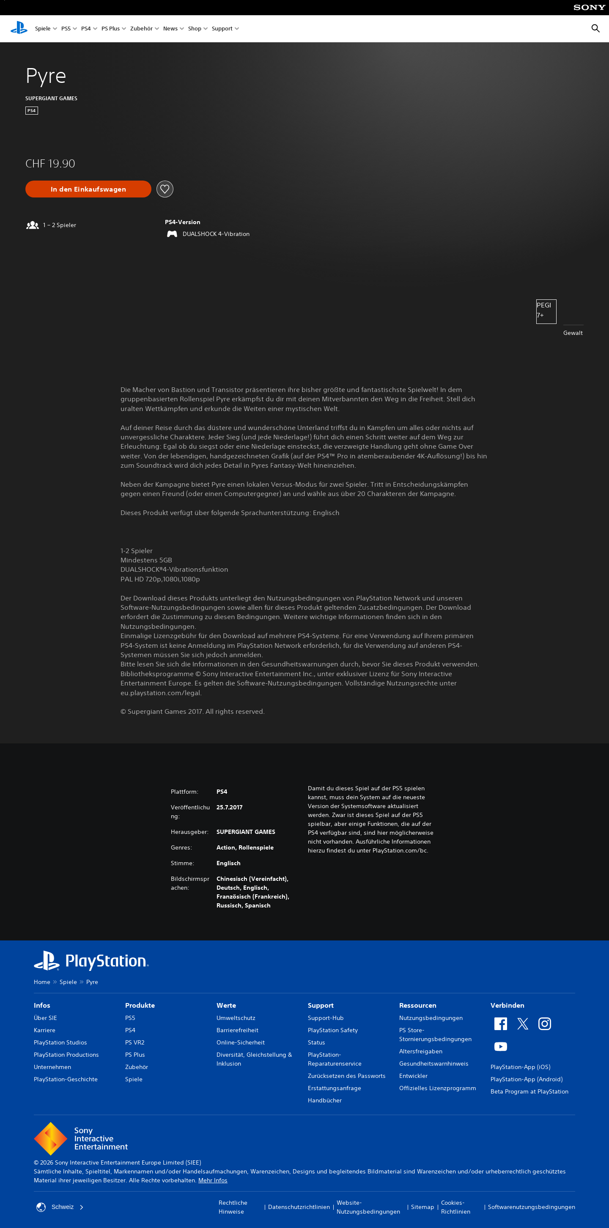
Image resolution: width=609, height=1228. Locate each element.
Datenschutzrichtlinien (299, 1207)
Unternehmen (52, 1067)
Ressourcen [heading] (417, 1005)
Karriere (44, 1030)
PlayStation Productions (66, 1054)
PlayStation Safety (333, 1030)
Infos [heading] (42, 1005)
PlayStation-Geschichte (66, 1079)
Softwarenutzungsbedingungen (531, 1207)
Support (222, 29)
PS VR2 (134, 1042)
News (170, 29)
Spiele (43, 29)
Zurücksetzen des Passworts (347, 1076)
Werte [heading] (226, 1005)
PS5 (66, 29)
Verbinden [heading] (507, 1005)
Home (42, 982)
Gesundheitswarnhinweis (434, 1063)
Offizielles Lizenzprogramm (437, 1088)
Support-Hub (326, 1018)
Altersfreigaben (420, 1051)
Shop (194, 29)
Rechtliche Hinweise (233, 1207)
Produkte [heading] (140, 1005)
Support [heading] (321, 1005)
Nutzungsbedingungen (431, 1018)
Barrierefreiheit (237, 1030)
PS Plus (111, 29)
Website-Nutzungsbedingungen (368, 1207)
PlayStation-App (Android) (526, 1079)
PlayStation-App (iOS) (520, 1067)
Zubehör (141, 29)
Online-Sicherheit (241, 1042)
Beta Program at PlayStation (529, 1091)
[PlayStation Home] (19, 28)
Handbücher (325, 1100)
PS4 (86, 29)
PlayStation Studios (60, 1042)
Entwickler (413, 1076)
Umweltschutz (236, 1018)
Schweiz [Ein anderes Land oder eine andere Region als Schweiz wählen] (60, 1207)
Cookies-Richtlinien (455, 1207)
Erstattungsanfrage (334, 1088)
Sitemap (422, 1207)
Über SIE (45, 1018)
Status (316, 1042)
